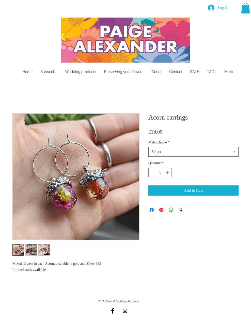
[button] (245, 8)
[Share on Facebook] (152, 210)
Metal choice (159, 142)
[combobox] (193, 152)
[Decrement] (152, 172)
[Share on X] (181, 210)
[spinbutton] (160, 172)
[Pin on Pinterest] (161, 210)
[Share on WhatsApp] (171, 210)
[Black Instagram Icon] (125, 311)
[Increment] (168, 172)
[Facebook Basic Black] (113, 311)
